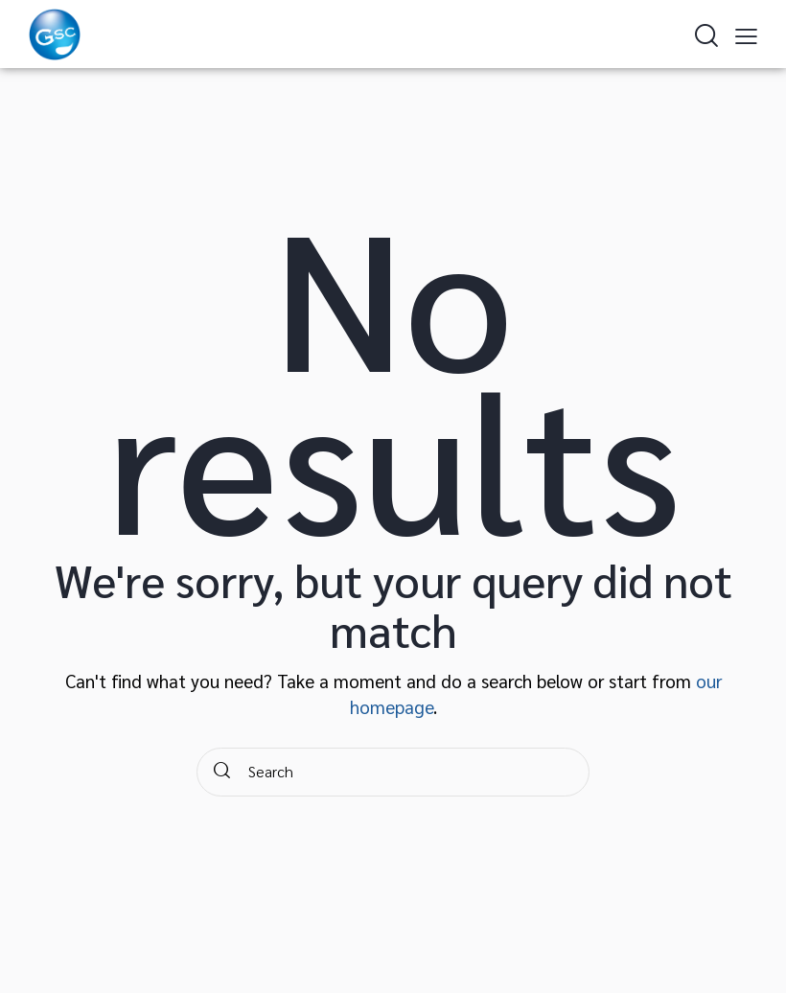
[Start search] (221, 772)
